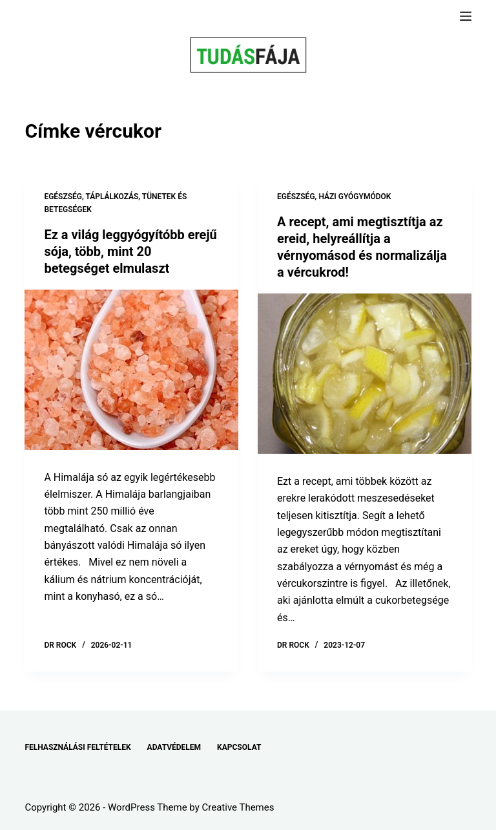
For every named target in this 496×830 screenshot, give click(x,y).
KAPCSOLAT (239, 747)
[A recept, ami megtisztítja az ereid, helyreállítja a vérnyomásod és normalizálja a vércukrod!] (364, 373)
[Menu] (465, 16)
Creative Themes (238, 807)
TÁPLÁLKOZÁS (112, 196)
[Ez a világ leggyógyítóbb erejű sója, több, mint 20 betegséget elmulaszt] (131, 370)
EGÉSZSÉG (63, 196)
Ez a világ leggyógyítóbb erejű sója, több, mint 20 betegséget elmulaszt (130, 251)
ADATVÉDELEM (174, 747)
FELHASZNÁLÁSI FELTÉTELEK (77, 747)
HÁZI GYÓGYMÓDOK (354, 196)
